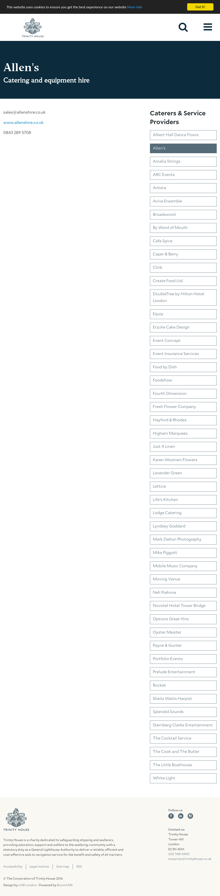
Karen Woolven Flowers (175, 460)
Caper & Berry (165, 254)
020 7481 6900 (178, 854)
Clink (157, 268)
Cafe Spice (162, 241)
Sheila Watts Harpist (172, 699)
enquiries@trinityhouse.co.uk (189, 859)
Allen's (159, 148)
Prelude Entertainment (174, 672)
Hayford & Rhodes (170, 420)
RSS (79, 866)
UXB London (27, 885)
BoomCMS (65, 885)
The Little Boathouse (172, 765)
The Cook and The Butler (176, 752)
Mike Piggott (165, 553)
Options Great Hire (171, 619)
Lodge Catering (167, 513)
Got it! (200, 7)
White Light (164, 778)
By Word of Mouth (170, 228)
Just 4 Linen (164, 447)
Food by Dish (165, 367)
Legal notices (39, 866)
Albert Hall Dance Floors (176, 135)
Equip (158, 314)
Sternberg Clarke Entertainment (183, 725)
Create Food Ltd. (168, 281)
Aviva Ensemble (167, 201)
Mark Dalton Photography (177, 539)
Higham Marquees (170, 434)
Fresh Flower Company (174, 407)
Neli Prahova (164, 593)
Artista (159, 188)
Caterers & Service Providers (178, 117)
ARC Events (164, 175)
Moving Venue (166, 579)
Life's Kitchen (165, 500)
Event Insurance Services (176, 354)
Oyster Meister (167, 632)
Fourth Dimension (170, 394)
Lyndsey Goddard (169, 526)
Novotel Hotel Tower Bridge (179, 606)
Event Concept (167, 341)
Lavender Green (167, 473)
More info (134, 7)
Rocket (159, 685)
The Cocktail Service (172, 738)
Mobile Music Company (175, 566)
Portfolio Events (168, 659)
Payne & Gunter (167, 646)
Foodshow (162, 380)
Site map (62, 866)
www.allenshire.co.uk (23, 123)
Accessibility (12, 866)
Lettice (159, 486)
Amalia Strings (166, 161)
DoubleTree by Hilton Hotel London (178, 297)
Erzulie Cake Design (171, 327)
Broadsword (164, 215)
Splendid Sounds (168, 712)
